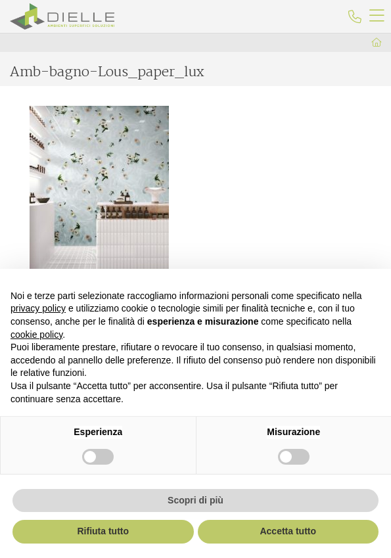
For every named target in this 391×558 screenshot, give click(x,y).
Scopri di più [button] (195, 500)
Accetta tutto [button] (288, 531)
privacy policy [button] (38, 308)
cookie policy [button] (36, 334)
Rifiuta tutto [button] (103, 531)
